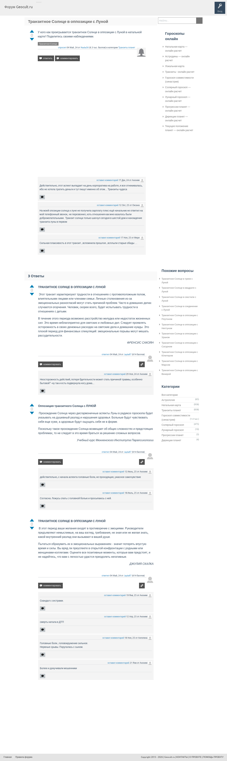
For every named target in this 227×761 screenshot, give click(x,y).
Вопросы (54, 9)
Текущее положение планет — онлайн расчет (179, 128)
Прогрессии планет (173, 435)
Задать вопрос (94, 9)
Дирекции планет (171, 440)
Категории (78, 9)
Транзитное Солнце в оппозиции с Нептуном (180, 326)
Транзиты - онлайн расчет (179, 71)
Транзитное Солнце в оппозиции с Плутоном (180, 317)
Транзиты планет (126, 47)
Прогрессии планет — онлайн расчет (177, 108)
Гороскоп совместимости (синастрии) (179, 79)
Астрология (168, 400)
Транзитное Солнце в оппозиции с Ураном (180, 335)
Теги (65, 9)
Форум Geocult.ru (18, 7)
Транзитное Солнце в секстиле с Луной (179, 299)
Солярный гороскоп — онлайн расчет (178, 89)
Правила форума (23, 757)
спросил (62, 47)
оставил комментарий (107, 180)
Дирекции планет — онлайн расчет (176, 118)
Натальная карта (171, 405)
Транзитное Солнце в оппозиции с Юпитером (180, 354)
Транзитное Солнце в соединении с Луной (180, 308)
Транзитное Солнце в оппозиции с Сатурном (180, 344)
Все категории (170, 394)
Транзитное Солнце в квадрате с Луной (179, 289)
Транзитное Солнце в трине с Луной (177, 280)
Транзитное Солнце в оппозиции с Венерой (180, 372)
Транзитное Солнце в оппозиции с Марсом (180, 363)
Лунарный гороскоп (173, 430)
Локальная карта (174, 66)
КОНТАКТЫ (182, 757)
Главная (41, 9)
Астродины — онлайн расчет (177, 58)
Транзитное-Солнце (48, 44)
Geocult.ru (169, 757)
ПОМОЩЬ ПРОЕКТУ (213, 757)
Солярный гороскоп (173, 424)
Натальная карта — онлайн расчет (176, 48)
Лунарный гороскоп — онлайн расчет (177, 99)
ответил (105, 354)
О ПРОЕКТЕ (195, 757)
